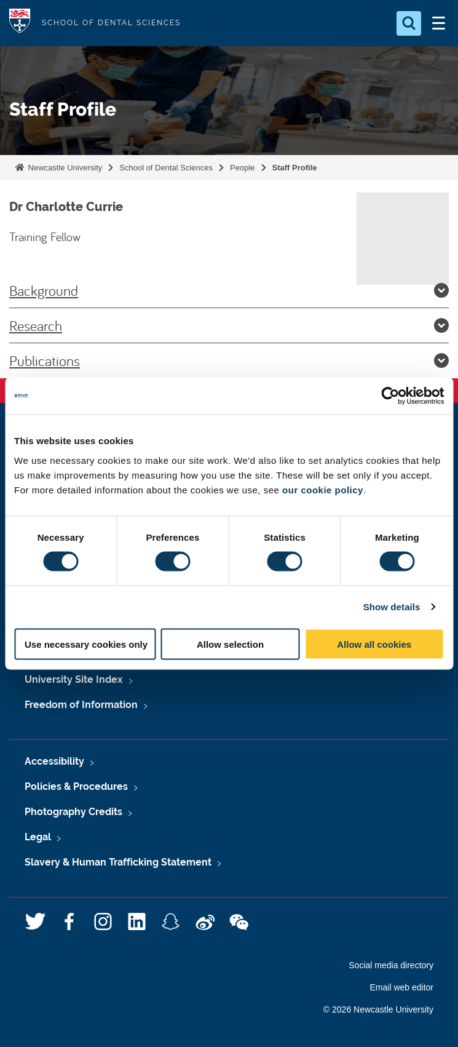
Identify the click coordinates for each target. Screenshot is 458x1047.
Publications (229, 360)
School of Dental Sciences (166, 167)
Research (229, 325)
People (242, 167)
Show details (391, 607)
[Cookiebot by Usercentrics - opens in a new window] (390, 396)
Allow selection (230, 644)
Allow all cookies (374, 644)
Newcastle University (64, 167)
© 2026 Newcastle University (378, 1009)
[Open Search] (409, 23)
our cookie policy (322, 489)
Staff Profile (294, 167)
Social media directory (391, 965)
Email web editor (402, 987)
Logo (19, 23)
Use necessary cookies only (86, 644)
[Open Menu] (438, 23)
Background (229, 290)
